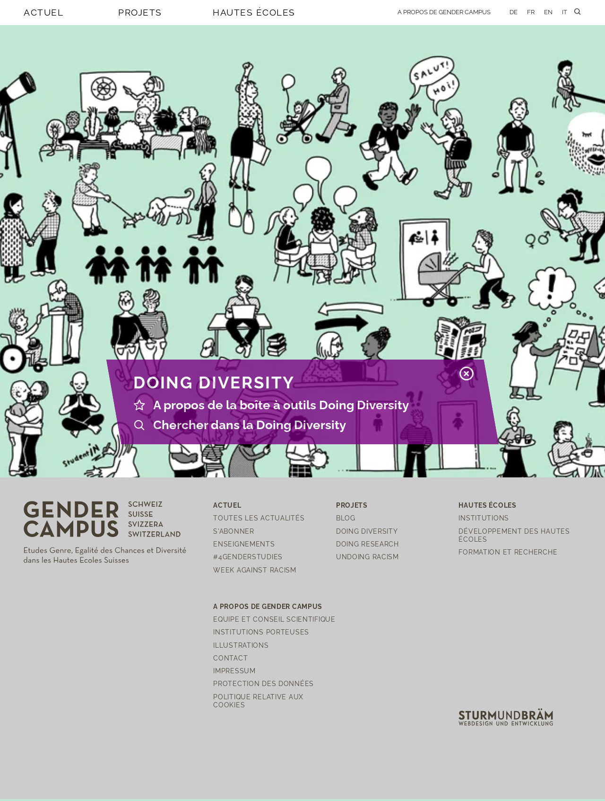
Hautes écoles (254, 12)
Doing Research (367, 544)
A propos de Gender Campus (444, 12)
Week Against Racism (254, 570)
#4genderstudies (248, 557)
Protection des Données (263, 683)
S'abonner (233, 531)
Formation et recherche (507, 552)
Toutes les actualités (258, 518)
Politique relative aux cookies (258, 701)
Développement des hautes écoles (514, 535)
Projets (140, 12)
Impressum (234, 671)
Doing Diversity (367, 531)
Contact (230, 658)
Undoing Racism (367, 557)
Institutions (483, 518)
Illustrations (240, 645)
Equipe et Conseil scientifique (274, 619)
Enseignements (244, 544)
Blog (345, 518)
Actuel (43, 12)
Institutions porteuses (261, 632)
